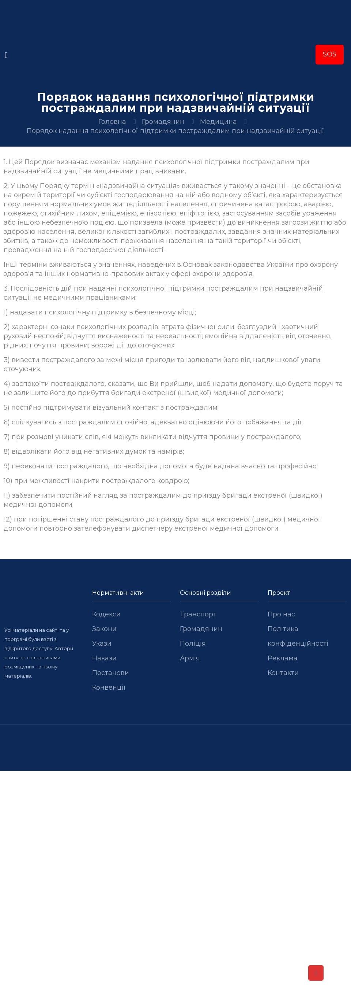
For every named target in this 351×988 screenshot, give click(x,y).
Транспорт (198, 614)
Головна (112, 122)
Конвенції (109, 687)
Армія (190, 658)
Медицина (218, 122)
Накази (104, 658)
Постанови (110, 673)
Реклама (283, 658)
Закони (104, 629)
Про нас (281, 614)
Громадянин (163, 122)
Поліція (193, 643)
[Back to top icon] (316, 973)
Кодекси (106, 614)
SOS (329, 54)
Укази (102, 643)
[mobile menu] (6, 55)
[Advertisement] (175, 825)
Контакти (283, 673)
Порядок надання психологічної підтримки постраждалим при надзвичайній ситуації (175, 131)
